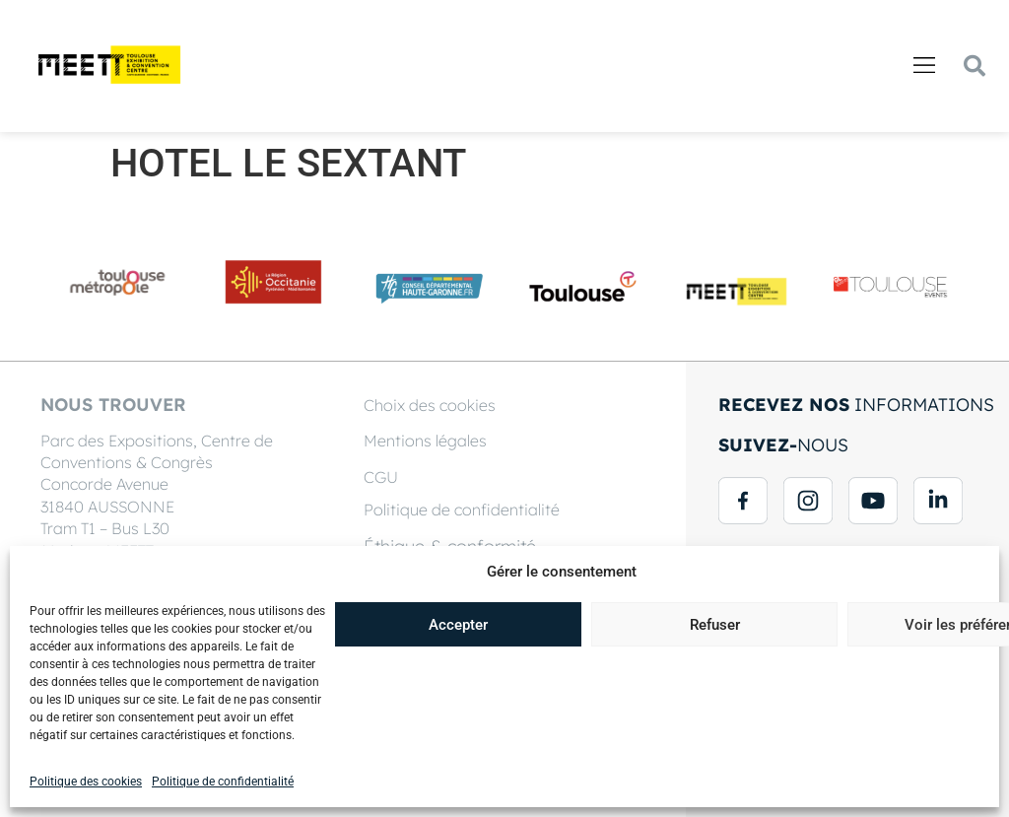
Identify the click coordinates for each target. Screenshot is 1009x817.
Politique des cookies (86, 781)
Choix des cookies (430, 405)
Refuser (715, 625)
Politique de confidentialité (223, 781)
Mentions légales (425, 440)
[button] (924, 66)
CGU (381, 477)
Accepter (458, 625)
